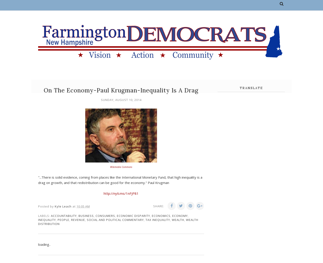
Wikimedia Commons (121, 167)
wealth (178, 220)
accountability (64, 216)
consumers (105, 216)
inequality (47, 220)
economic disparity (133, 216)
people (63, 220)
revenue (78, 220)
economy (180, 216)
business (86, 216)
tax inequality (158, 220)
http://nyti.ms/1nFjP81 (121, 193)
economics (161, 216)
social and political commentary (115, 220)
